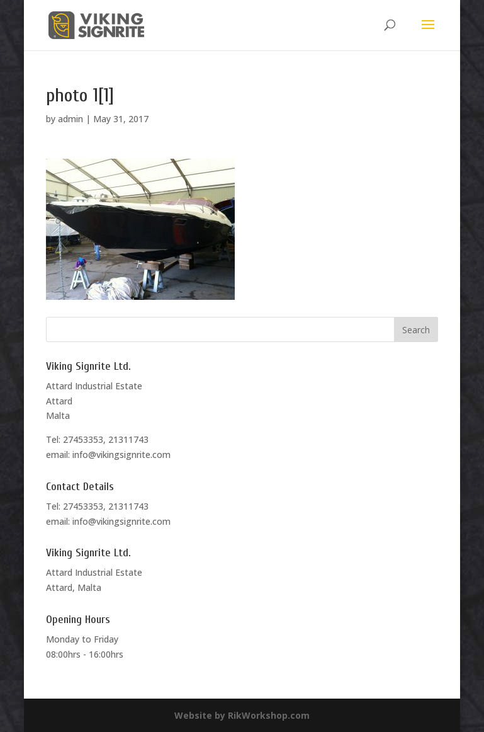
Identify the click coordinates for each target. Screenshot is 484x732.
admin (70, 119)
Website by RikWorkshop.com (242, 715)
